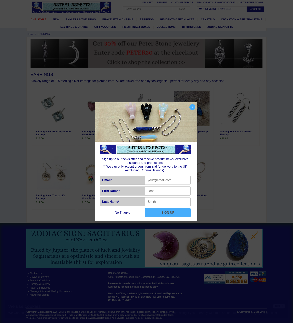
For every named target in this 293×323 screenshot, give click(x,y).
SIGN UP (167, 212)
